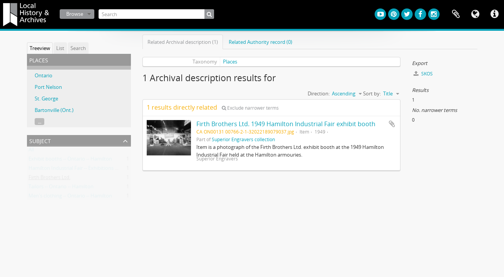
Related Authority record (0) (260, 41)
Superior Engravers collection (243, 139)
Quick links (494, 14)
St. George (46, 98)
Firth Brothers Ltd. (49, 178)
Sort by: (372, 93)
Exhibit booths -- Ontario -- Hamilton (70, 160)
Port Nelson (48, 86)
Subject (40, 140)
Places (230, 61)
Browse (74, 13)
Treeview (40, 48)
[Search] (156, 14)
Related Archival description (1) (182, 41)
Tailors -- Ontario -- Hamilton (61, 188)
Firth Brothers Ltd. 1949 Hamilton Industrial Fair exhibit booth (285, 124)
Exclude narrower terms (250, 108)
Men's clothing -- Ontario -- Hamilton (70, 197)
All (31, 151)
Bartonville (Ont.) (54, 110)
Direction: (319, 93)
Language (475, 14)
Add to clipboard (392, 124)
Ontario (43, 75)
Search (78, 48)
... (39, 121)
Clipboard (455, 14)
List (60, 48)
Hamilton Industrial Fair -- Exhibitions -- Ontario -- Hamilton (96, 169)
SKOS (423, 73)
